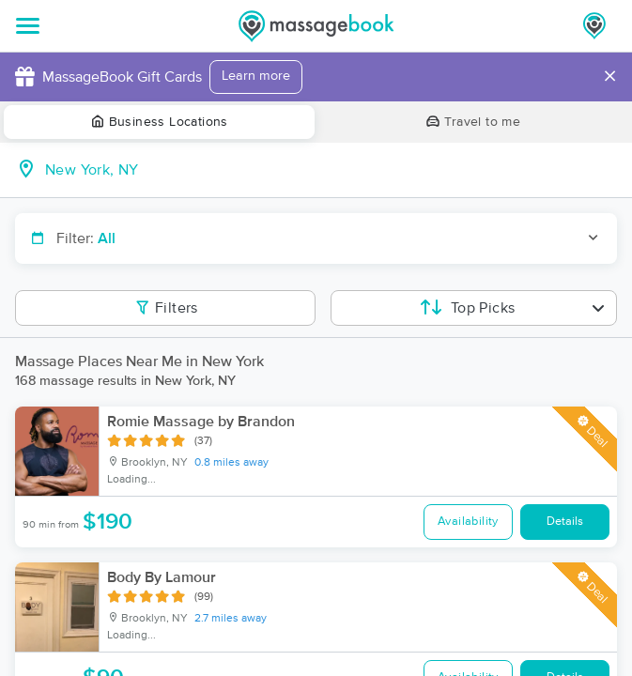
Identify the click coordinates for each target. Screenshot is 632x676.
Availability (468, 521)
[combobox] (331, 170)
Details (565, 521)
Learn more (256, 76)
